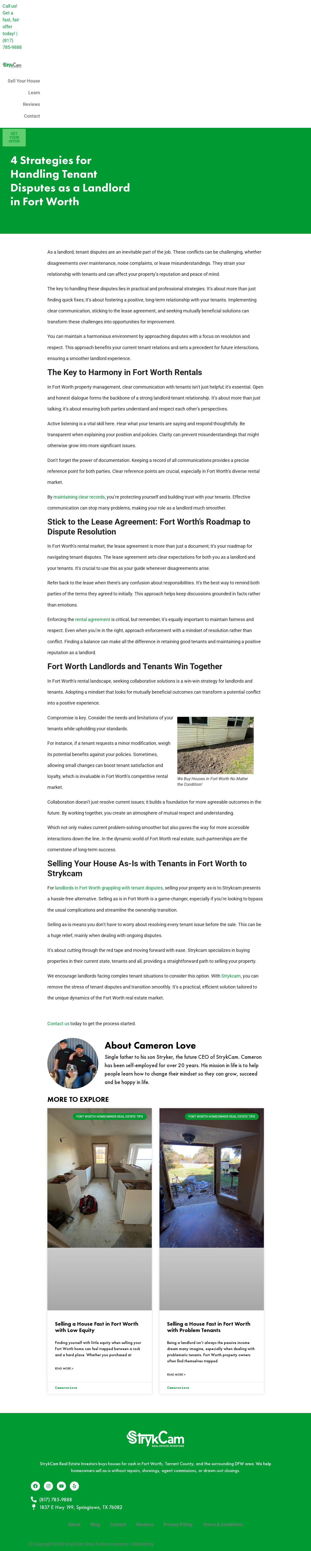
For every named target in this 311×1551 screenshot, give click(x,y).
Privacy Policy (178, 1524)
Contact (32, 116)
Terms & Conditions (223, 1524)
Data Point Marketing (176, 1544)
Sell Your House (24, 81)
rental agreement (92, 619)
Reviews (31, 104)
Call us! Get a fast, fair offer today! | (12, 26)
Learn (34, 92)
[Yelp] (74, 1486)
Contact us (58, 1023)
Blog (95, 1524)
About (74, 1524)
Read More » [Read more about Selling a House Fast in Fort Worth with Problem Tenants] (176, 1374)
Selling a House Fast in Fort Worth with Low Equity (96, 1327)
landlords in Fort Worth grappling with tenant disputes (109, 887)
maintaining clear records (79, 497)
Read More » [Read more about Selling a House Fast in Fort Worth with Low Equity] (64, 1368)
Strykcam (231, 976)
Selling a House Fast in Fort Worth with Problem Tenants (208, 1327)
